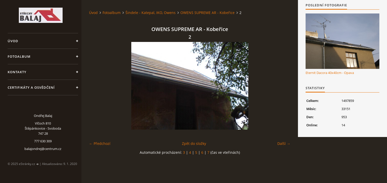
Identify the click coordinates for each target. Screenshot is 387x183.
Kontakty (17, 72)
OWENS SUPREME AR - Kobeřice (207, 12)
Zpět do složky (194, 143)
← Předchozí (99, 143)
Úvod (13, 41)
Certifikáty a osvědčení (31, 87)
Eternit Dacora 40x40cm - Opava (330, 72)
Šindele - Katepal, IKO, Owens (150, 12)
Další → (283, 143)
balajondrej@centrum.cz (42, 148)
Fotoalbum (19, 56)
